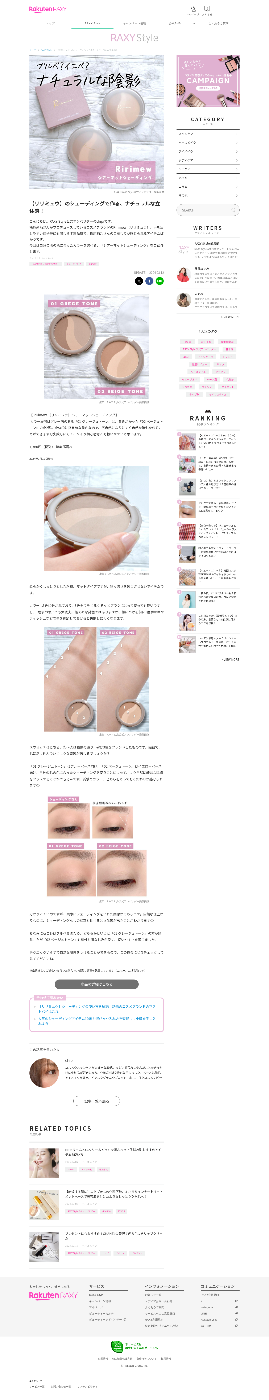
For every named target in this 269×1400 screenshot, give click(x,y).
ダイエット (228, 387)
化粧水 (230, 379)
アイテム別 (87, 1169)
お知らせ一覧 (153, 1294)
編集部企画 (227, 341)
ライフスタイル (218, 394)
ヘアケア (184, 169)
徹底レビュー (199, 364)
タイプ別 (194, 394)
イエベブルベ (189, 379)
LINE (204, 1313)
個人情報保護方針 (122, 1358)
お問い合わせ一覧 (61, 1386)
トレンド (228, 356)
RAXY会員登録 (210, 1294)
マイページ (96, 1307)
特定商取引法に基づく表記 (161, 1325)
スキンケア (186, 134)
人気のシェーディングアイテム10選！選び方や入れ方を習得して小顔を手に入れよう (97, 1021)
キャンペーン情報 (134, 23)
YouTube (206, 1325)
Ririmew (92, 263)
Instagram (207, 1307)
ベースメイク (47, 258)
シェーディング (74, 263)
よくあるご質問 (218, 23)
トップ (50, 23)
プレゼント (137, 1253)
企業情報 (103, 1358)
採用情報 (166, 1358)
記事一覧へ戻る (96, 1101)
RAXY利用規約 (154, 1319)
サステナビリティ (87, 1386)
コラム (183, 186)
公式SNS (175, 23)
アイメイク (186, 151)
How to (71, 1169)
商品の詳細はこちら (97, 984)
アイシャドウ (205, 356)
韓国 (186, 356)
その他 (183, 195)
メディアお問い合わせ (158, 1301)
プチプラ (220, 372)
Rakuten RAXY (48, 9)
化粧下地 (103, 1169)
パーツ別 (212, 379)
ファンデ (207, 387)
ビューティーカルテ (101, 1313)
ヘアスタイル (198, 372)
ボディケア (186, 160)
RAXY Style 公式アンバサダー (45, 263)
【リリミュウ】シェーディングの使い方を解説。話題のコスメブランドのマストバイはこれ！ (97, 1009)
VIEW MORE (230, 317)
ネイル (183, 178)
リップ (105, 1253)
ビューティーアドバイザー (105, 1319)
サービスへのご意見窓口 (160, 1313)
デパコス (120, 1253)
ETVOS (121, 1211)
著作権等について (147, 1358)
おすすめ (206, 341)
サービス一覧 (37, 1386)
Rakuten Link (209, 1319)
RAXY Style (92, 23)
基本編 (229, 349)
